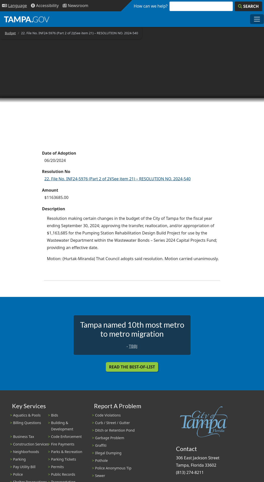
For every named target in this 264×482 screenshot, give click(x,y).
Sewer (100, 475)
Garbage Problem (109, 437)
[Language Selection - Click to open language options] (14, 5)
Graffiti (100, 445)
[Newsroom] (75, 5)
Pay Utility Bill (24, 466)
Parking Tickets (63, 459)
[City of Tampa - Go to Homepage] (26, 19)
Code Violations (108, 415)
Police (18, 474)
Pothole (101, 460)
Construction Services (31, 444)
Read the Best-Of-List (132, 367)
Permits (57, 466)
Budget (10, 33)
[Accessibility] (45, 5)
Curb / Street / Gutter (112, 422)
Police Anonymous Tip (113, 468)
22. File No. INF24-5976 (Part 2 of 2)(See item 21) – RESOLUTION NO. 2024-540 (118, 179)
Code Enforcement (66, 436)
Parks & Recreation (66, 451)
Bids (54, 415)
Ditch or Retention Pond (115, 430)
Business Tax (23, 436)
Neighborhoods (26, 451)
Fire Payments (62, 444)
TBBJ (133, 346)
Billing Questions (27, 422)
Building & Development (62, 425)
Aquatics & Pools (26, 415)
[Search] (248, 6)
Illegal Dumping (108, 453)
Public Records (63, 474)
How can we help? (150, 6)
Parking (19, 459)
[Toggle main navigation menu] (257, 19)
